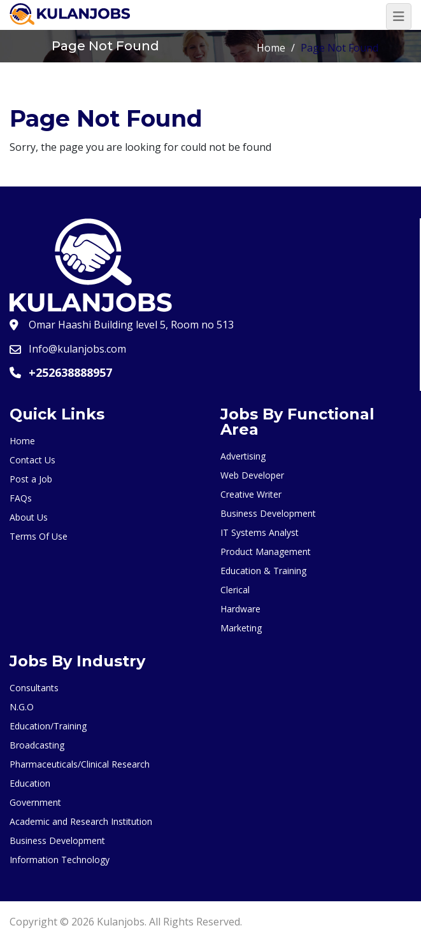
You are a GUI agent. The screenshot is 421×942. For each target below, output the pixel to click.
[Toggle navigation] (398, 16)
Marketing (241, 628)
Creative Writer (251, 494)
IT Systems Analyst (259, 532)
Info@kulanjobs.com (77, 349)
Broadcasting (37, 745)
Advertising (243, 456)
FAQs (21, 498)
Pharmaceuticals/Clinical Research (80, 764)
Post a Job (31, 479)
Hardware (240, 609)
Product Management (265, 551)
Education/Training (48, 726)
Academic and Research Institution (81, 821)
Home (271, 48)
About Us (29, 517)
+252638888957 (70, 372)
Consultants (34, 688)
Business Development (268, 513)
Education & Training (263, 571)
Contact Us (32, 460)
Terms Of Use (39, 536)
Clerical (235, 590)
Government (35, 802)
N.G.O (22, 707)
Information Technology (60, 860)
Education (30, 783)
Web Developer (252, 475)
